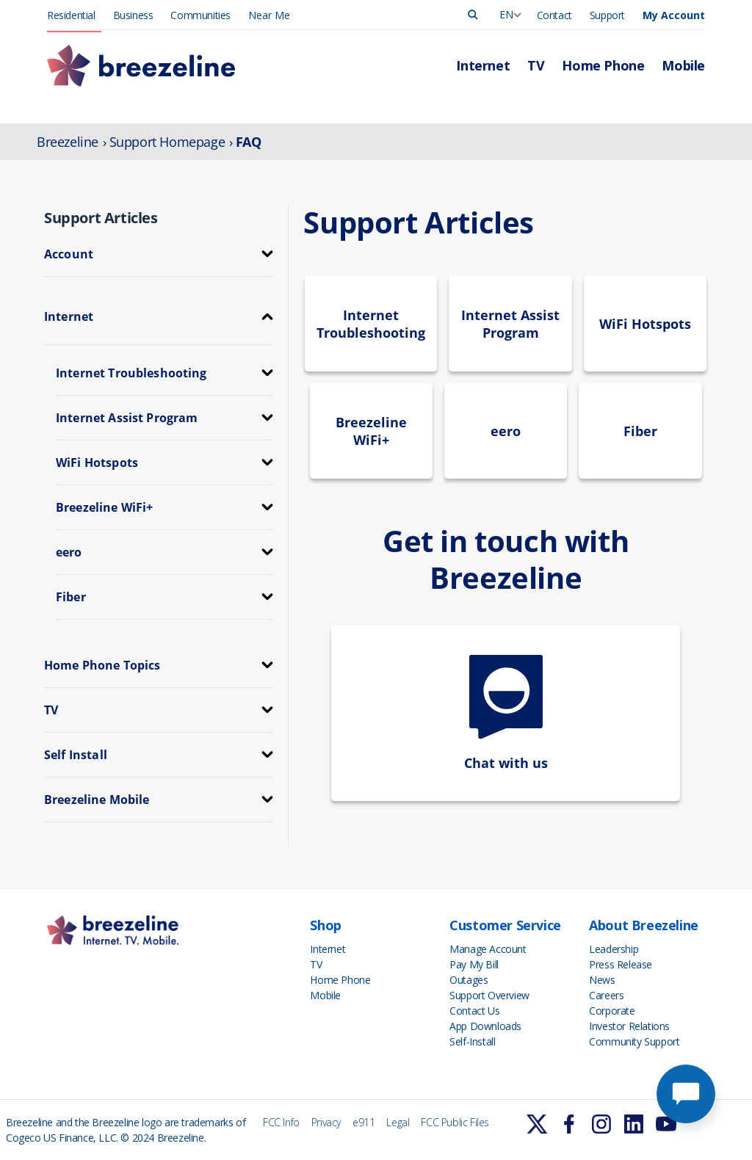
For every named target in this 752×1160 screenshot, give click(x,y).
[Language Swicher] (509, 14)
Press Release (620, 964)
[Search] (473, 14)
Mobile (683, 65)
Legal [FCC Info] (397, 1122)
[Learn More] (537, 1124)
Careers (606, 995)
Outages (468, 980)
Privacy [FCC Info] (326, 1122)
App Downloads (485, 1026)
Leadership (613, 949)
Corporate (611, 1011)
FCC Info (281, 1122)
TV (535, 65)
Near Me (269, 15)
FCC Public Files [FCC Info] (455, 1122)
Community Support (634, 1041)
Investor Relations (629, 1026)
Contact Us (474, 1011)
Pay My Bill (474, 964)
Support (607, 15)
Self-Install (472, 1041)
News (602, 980)
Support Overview (489, 995)
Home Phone (603, 65)
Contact (554, 15)
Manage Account (487, 949)
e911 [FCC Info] (363, 1122)
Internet (483, 65)
